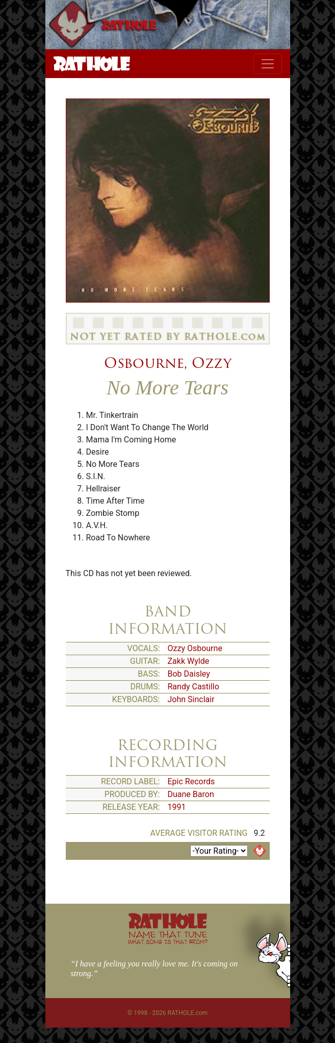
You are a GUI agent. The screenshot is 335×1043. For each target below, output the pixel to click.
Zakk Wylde (189, 661)
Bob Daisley (189, 674)
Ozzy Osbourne (195, 648)
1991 (177, 807)
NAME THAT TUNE (168, 937)
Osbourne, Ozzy (167, 363)
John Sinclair (191, 699)
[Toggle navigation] (267, 64)
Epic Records (191, 781)
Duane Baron (191, 794)
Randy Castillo (193, 686)
